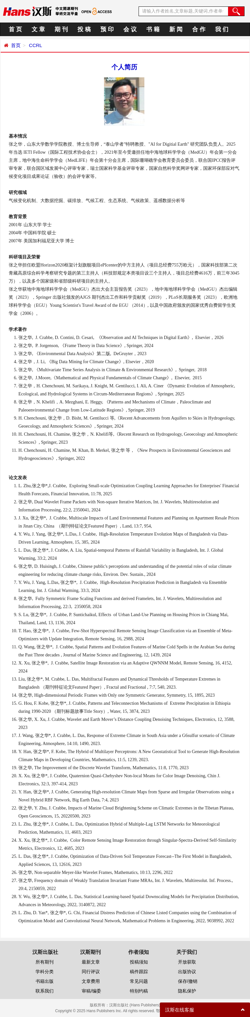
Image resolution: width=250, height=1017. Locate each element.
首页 (16, 45)
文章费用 (91, 981)
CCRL (34, 45)
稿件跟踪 (139, 971)
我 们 (221, 29)
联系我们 (45, 990)
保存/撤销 (187, 981)
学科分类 (45, 971)
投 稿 (84, 29)
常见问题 (139, 981)
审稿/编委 (91, 990)
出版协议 (187, 971)
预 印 (107, 29)
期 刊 (61, 29)
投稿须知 (139, 961)
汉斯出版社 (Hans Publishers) (135, 1005)
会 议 (130, 29)
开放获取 (187, 961)
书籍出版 (45, 981)
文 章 (38, 29)
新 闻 (175, 29)
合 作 (198, 29)
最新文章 (91, 961)
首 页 (15, 29)
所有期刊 (45, 961)
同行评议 (91, 971)
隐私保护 (187, 990)
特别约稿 (139, 990)
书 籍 (153, 29)
